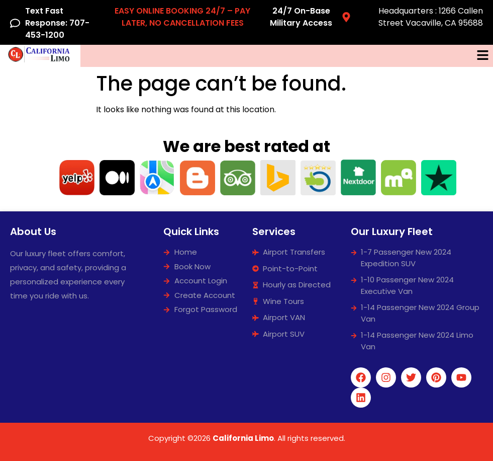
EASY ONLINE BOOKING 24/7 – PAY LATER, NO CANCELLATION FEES (182, 17)
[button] (483, 56)
